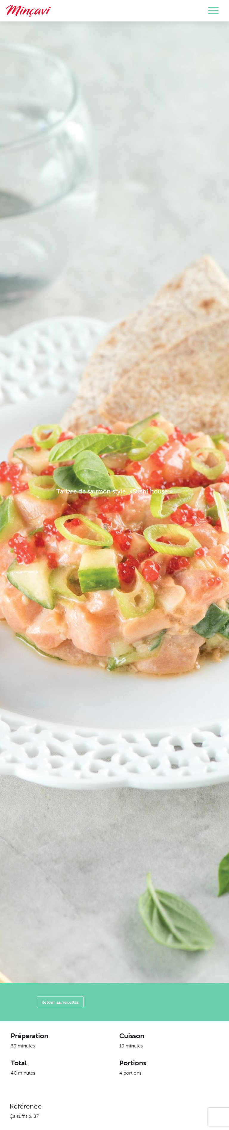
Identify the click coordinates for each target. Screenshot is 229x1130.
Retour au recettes (60, 1002)
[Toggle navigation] (213, 10)
